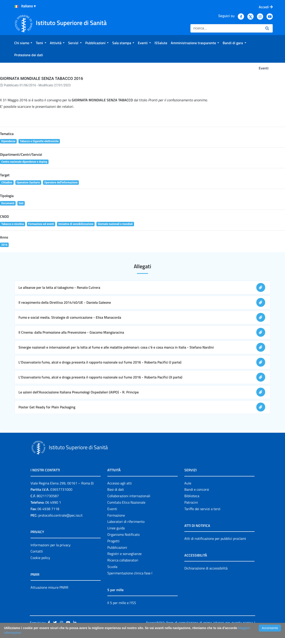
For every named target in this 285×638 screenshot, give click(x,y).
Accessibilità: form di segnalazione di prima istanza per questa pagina (199, 622)
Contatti (37, 551)
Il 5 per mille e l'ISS (121, 602)
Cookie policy (40, 557)
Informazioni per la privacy (51, 545)
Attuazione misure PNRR (49, 587)
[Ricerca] (226, 28)
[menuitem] (23, 42)
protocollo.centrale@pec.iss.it (60, 515)
